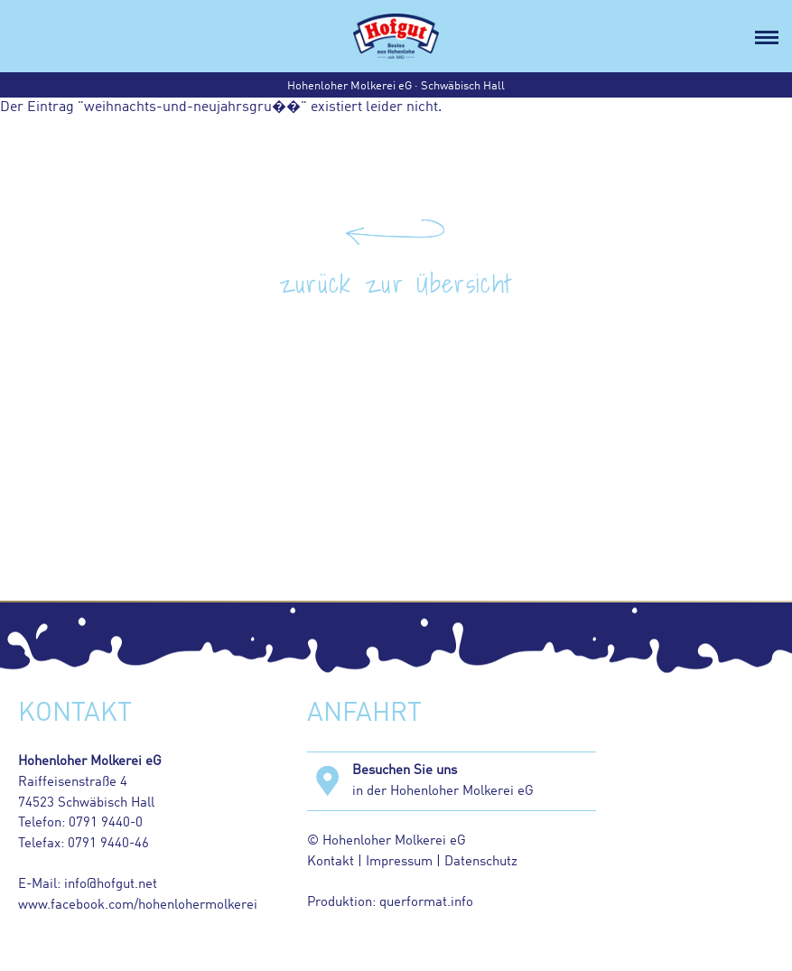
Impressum (399, 861)
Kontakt (330, 861)
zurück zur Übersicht (396, 283)
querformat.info (426, 902)
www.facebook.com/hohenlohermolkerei (137, 905)
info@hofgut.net (110, 884)
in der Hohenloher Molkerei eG (474, 779)
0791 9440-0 (106, 823)
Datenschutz (479, 861)
